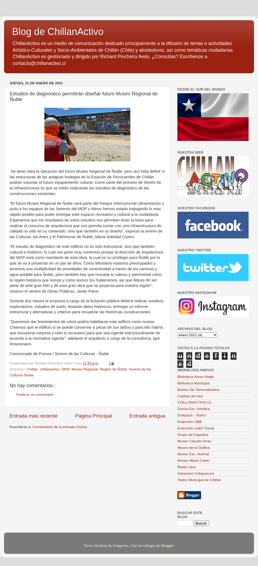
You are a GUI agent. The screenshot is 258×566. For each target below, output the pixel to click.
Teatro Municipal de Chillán (199, 480)
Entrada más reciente (33, 416)
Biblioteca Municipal (193, 383)
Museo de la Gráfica (193, 448)
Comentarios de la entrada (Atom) (60, 427)
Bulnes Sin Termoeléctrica (198, 390)
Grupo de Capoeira (192, 435)
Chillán (32, 369)
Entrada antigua (147, 416)
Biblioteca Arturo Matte (195, 377)
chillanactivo (50, 369)
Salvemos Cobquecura (195, 473)
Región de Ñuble (113, 369)
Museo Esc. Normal (193, 454)
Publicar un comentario (34, 395)
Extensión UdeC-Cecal (195, 428)
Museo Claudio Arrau (194, 441)
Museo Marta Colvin (193, 461)
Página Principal (93, 416)
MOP (66, 369)
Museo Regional (84, 369)
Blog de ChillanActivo (57, 31)
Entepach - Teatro (191, 415)
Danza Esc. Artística (193, 409)
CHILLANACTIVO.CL (194, 402)
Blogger (167, 546)
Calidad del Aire (190, 396)
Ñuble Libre (186, 467)
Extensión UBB (189, 422)
